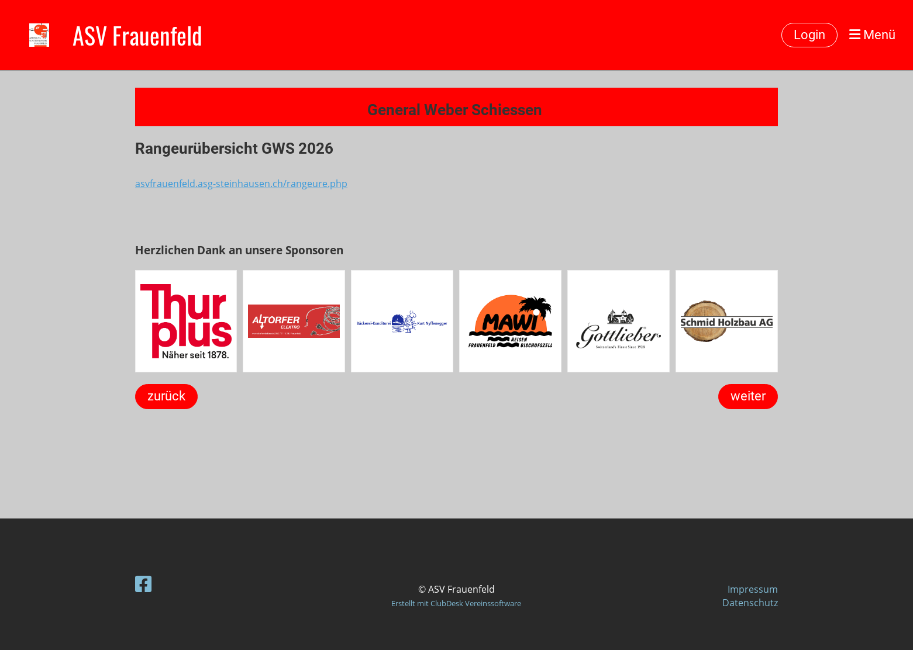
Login (809, 34)
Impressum (753, 589)
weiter (748, 396)
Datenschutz (750, 602)
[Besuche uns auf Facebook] (143, 583)
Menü (872, 34)
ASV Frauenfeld (137, 35)
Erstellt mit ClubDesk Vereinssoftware (456, 603)
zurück (166, 396)
